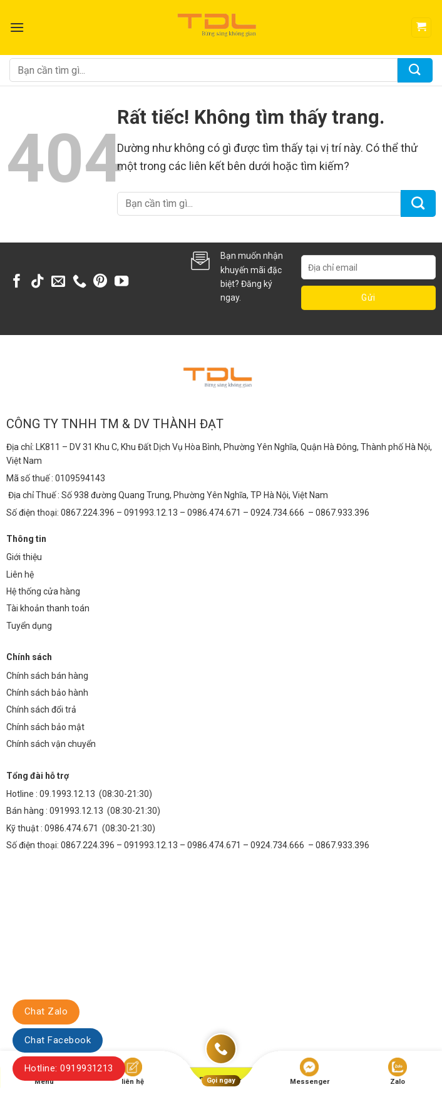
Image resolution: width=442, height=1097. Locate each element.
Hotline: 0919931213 (68, 1068)
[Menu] (16, 27)
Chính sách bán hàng (47, 676)
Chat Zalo (46, 1011)
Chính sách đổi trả (41, 709)
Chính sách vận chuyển (51, 744)
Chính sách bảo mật (45, 727)
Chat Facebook (57, 1040)
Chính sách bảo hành (47, 693)
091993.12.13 (76, 811)
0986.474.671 (72, 828)
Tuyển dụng (29, 626)
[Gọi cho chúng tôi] (79, 282)
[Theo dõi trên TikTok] (37, 282)
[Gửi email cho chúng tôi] (58, 282)
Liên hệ (20, 574)
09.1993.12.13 (67, 794)
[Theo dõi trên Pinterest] (100, 282)
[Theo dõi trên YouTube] (121, 282)
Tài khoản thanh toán (48, 608)
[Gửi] (415, 70)
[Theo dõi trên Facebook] (17, 282)
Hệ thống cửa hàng (43, 591)
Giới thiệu (24, 557)
